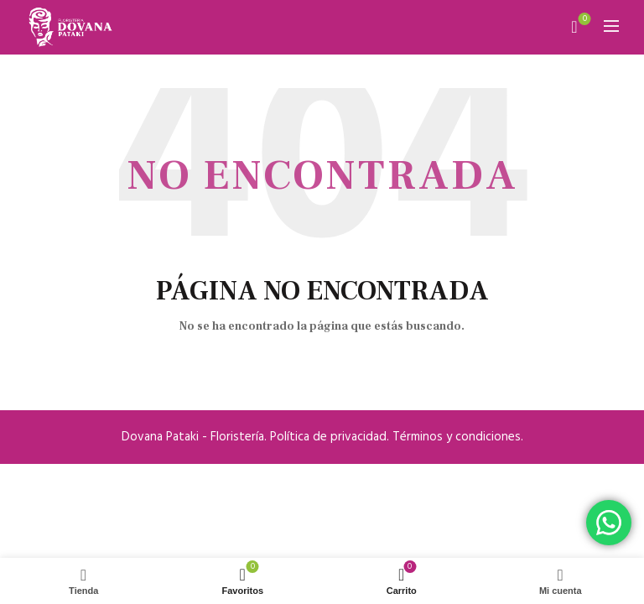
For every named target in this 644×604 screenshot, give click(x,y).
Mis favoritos (583, 19)
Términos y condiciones (456, 437)
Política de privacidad (328, 437)
